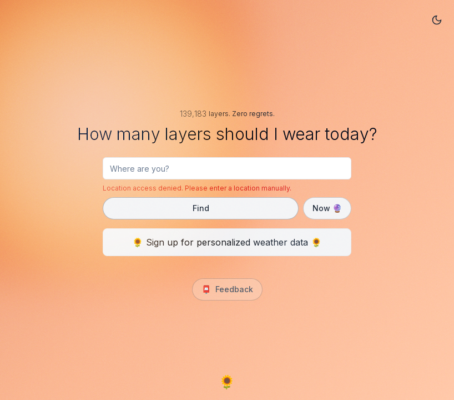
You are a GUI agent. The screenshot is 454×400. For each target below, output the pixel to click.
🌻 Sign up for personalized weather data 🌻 (227, 242)
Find (201, 208)
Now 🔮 (327, 208)
